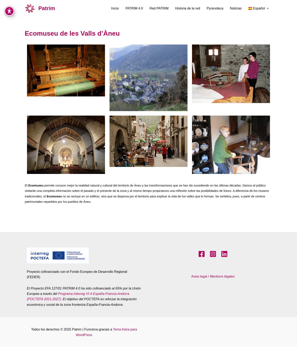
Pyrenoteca (215, 8)
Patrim (46, 8)
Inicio (115, 8)
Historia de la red (187, 8)
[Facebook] (201, 254)
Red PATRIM (159, 8)
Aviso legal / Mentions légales (213, 276)
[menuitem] (258, 8)
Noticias (236, 8)
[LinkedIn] (224, 254)
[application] (267, 8)
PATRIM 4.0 (134, 8)
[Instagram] (213, 254)
